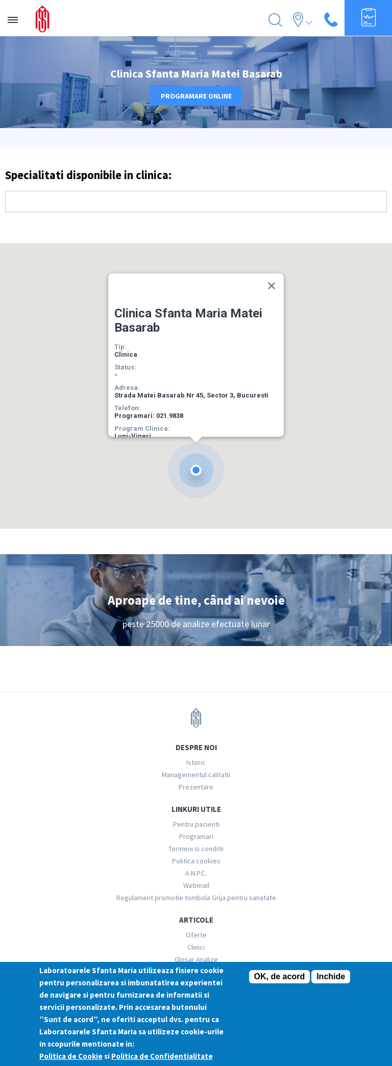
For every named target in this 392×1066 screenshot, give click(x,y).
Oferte (196, 934)
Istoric (196, 762)
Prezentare (196, 786)
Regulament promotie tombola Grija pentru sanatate (196, 897)
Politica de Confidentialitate (162, 1056)
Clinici (196, 947)
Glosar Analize (196, 959)
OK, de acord (279, 976)
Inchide (330, 976)
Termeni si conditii (196, 848)
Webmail (196, 885)
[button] (196, 470)
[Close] (271, 286)
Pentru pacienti (196, 824)
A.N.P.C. (196, 873)
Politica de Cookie (71, 1056)
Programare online (196, 96)
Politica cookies (196, 860)
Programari (196, 836)
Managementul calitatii (196, 774)
